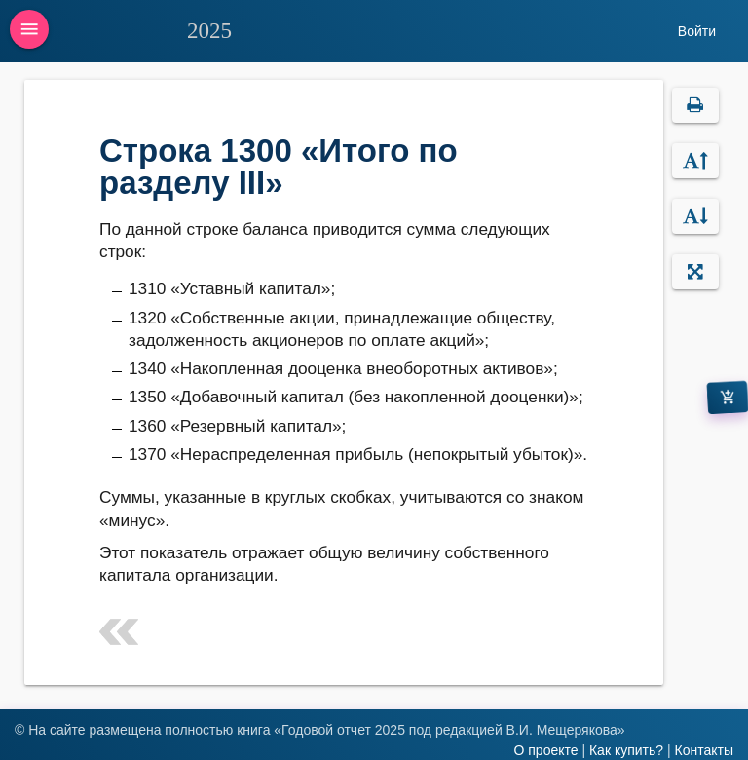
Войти (697, 31)
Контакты (704, 750)
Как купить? (626, 750)
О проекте (545, 750)
